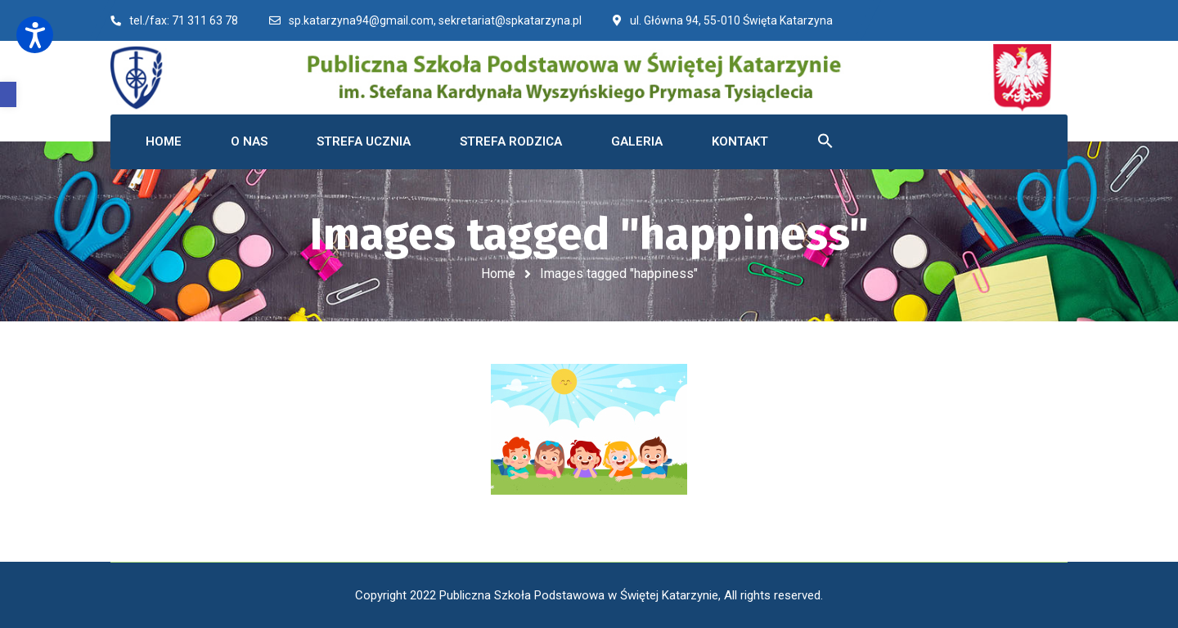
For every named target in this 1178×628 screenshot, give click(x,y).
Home (498, 273)
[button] (8, 94)
